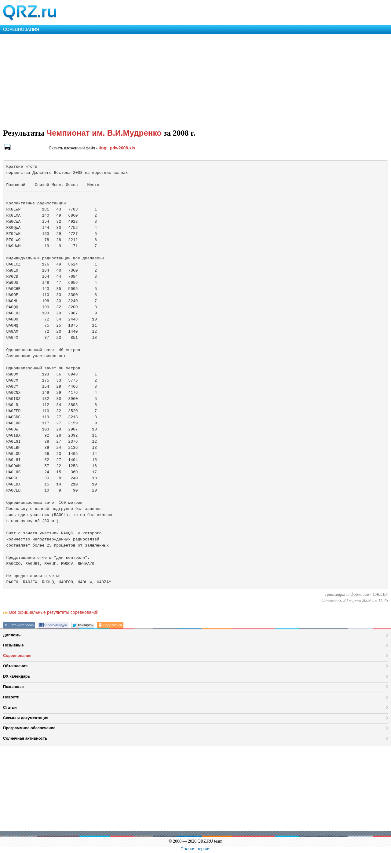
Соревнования (17, 655)
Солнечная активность (25, 738)
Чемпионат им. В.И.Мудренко (104, 132)
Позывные (13, 645)
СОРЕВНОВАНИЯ (21, 29)
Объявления (15, 666)
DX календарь (16, 676)
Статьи (10, 707)
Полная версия (195, 848)
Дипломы (12, 635)
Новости (11, 697)
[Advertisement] (183, 80)
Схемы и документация (25, 718)
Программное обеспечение (29, 728)
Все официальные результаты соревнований (53, 612)
